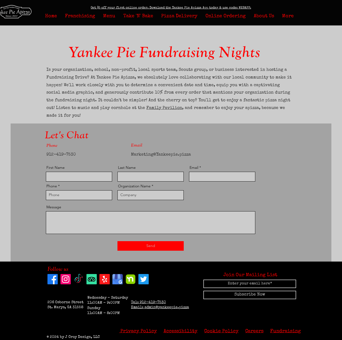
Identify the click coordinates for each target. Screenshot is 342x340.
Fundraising (285, 331)
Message (53, 207)
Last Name (127, 167)
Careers (254, 331)
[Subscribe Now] (249, 295)
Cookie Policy (221, 331)
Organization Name (134, 186)
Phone (51, 186)
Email (194, 167)
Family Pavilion (164, 108)
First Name (55, 167)
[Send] (150, 246)
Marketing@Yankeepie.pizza (161, 155)
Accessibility (181, 331)
